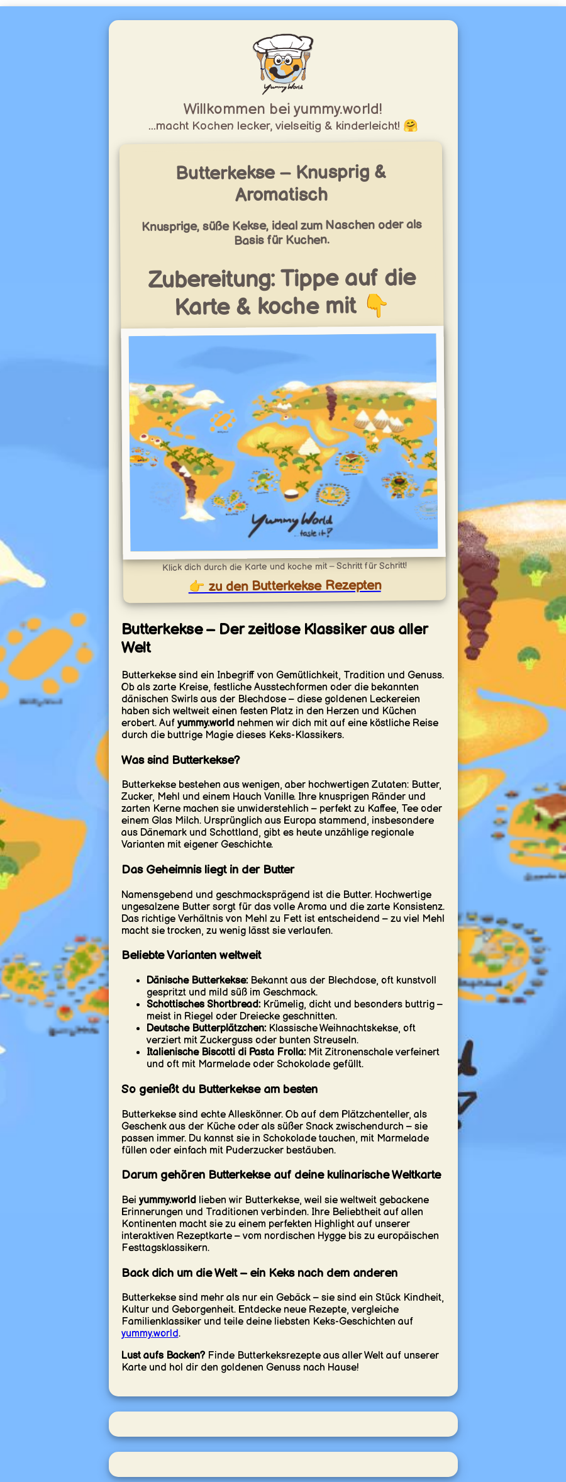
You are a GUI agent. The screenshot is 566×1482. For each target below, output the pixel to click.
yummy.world (150, 1334)
